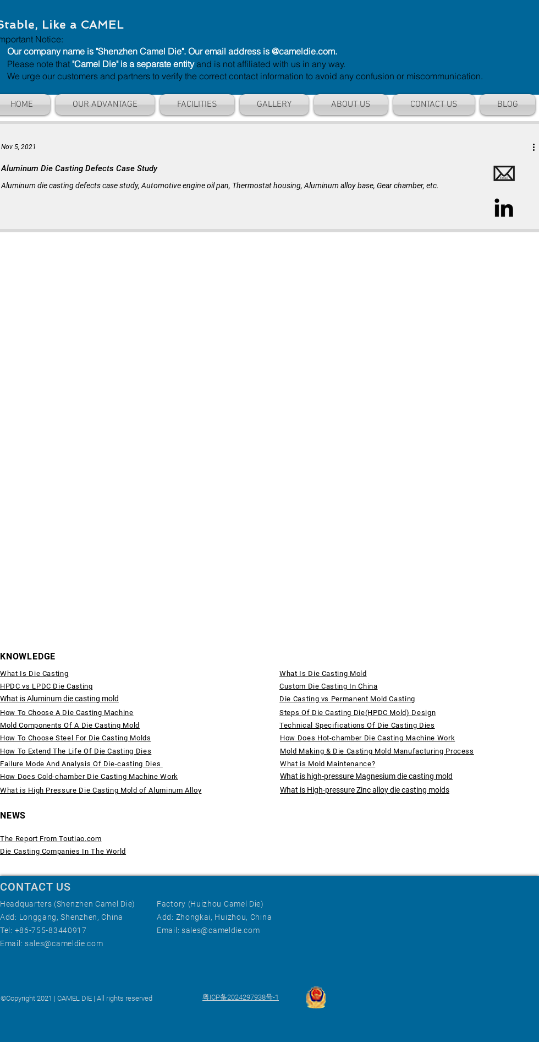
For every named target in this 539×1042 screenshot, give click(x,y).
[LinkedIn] (504, 207)
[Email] (504, 174)
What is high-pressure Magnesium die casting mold (366, 776)
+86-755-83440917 (51, 930)
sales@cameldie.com (64, 943)
